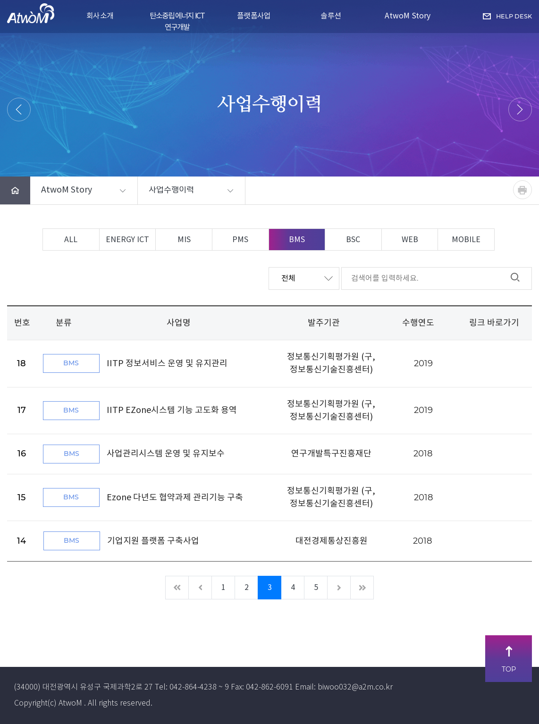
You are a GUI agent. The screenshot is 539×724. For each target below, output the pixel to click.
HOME (208, 128)
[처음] (177, 587)
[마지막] (362, 587)
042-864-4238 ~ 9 (199, 687)
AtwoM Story (407, 16)
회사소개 (100, 16)
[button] (83, 191)
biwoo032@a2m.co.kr (355, 687)
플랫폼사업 (254, 16)
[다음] (339, 587)
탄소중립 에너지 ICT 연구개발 (177, 21)
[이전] (200, 587)
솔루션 (330, 16)
